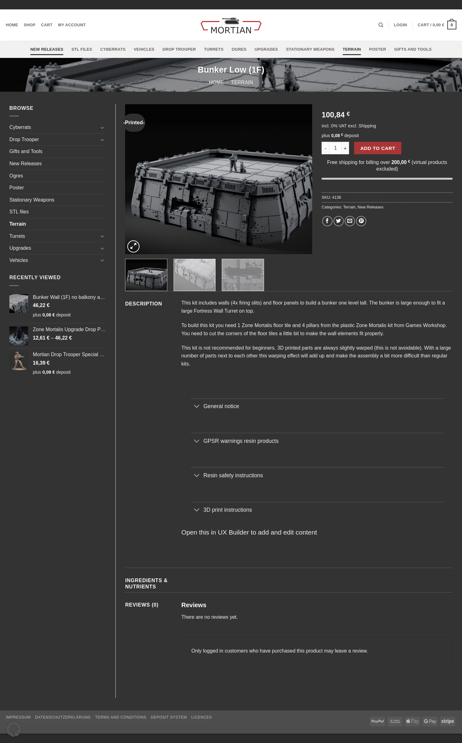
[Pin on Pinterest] (361, 221)
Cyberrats (113, 49)
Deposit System (169, 717)
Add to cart (377, 148)
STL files (81, 49)
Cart (47, 25)
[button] (400, 25)
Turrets (213, 49)
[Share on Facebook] (327, 221)
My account (72, 25)
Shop (29, 25)
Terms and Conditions (120, 717)
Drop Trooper (179, 49)
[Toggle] (102, 127)
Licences (201, 717)
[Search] (380, 25)
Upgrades (266, 49)
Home (12, 25)
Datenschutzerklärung (63, 717)
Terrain (352, 49)
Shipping (367, 125)
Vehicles (144, 49)
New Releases (46, 49)
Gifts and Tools (413, 49)
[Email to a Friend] (350, 221)
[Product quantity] (335, 148)
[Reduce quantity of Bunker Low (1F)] (325, 148)
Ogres (238, 49)
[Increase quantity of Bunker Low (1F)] (345, 148)
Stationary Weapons (310, 49)
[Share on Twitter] (338, 221)
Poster (377, 49)
